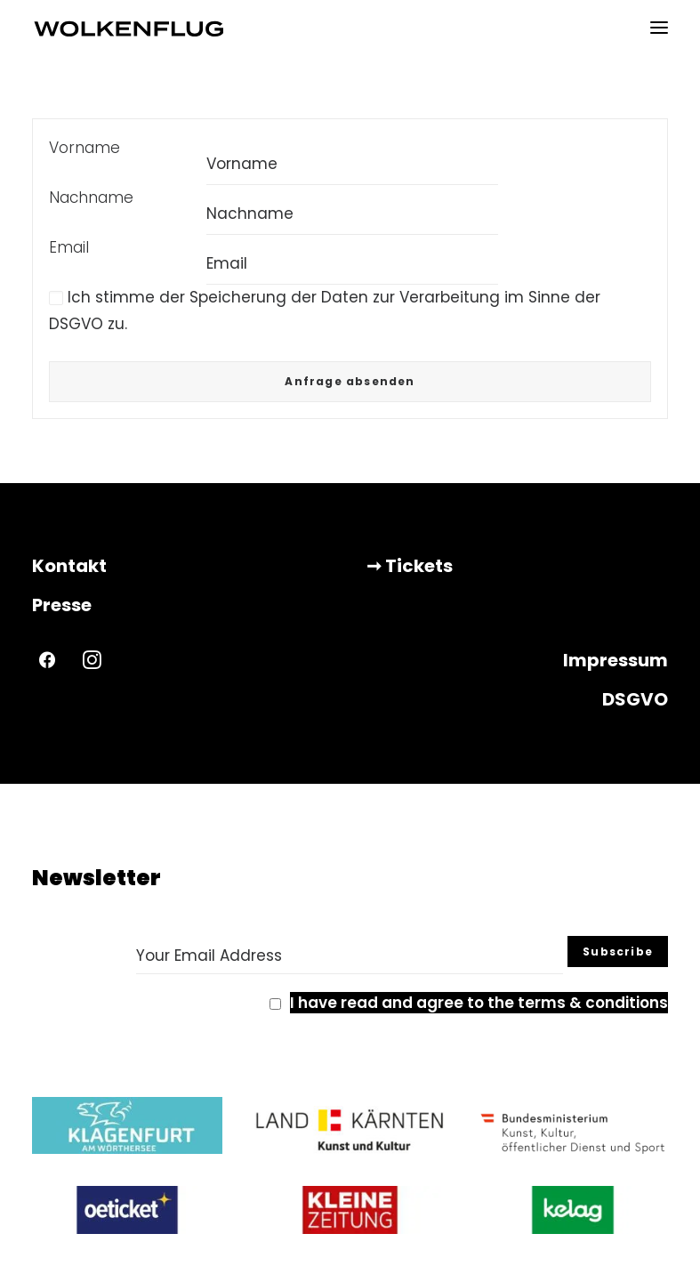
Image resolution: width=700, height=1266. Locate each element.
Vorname (84, 147)
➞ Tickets (409, 565)
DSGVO (635, 699)
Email (69, 247)
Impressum (615, 660)
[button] (659, 27)
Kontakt (69, 565)
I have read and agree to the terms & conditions (479, 1002)
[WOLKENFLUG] (129, 27)
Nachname (91, 197)
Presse (62, 605)
